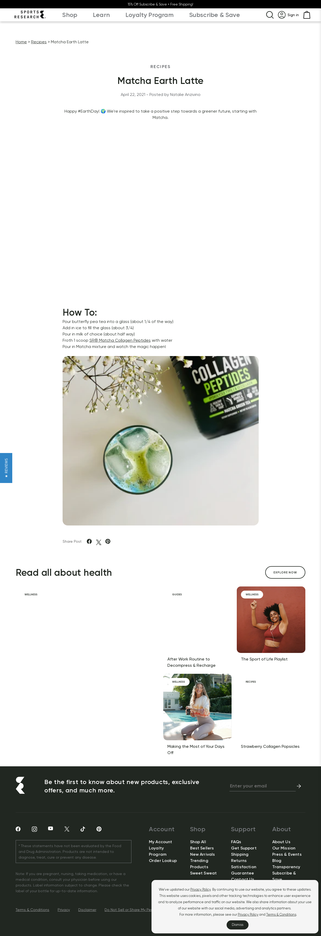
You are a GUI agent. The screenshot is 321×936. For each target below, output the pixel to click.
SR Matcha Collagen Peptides (120, 340)
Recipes (39, 41)
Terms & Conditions (281, 914)
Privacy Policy (200, 889)
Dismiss (237, 925)
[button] (6, 468)
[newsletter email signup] (262, 786)
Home (21, 41)
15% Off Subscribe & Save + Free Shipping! (160, 4)
